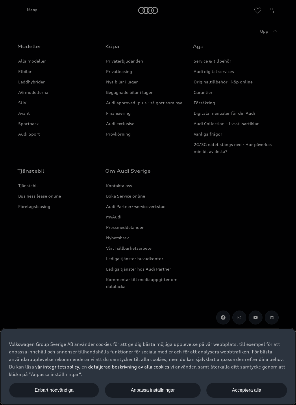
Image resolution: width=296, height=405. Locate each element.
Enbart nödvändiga (54, 390)
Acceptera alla (246, 390)
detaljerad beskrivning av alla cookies (128, 367)
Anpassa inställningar (153, 390)
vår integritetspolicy (57, 367)
